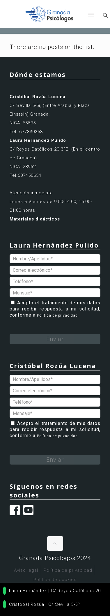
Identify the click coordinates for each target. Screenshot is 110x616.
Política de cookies (55, 579)
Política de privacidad (57, 315)
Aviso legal (26, 570)
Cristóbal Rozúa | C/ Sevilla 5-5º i (43, 604)
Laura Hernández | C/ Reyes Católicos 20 (52, 591)
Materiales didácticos (35, 219)
